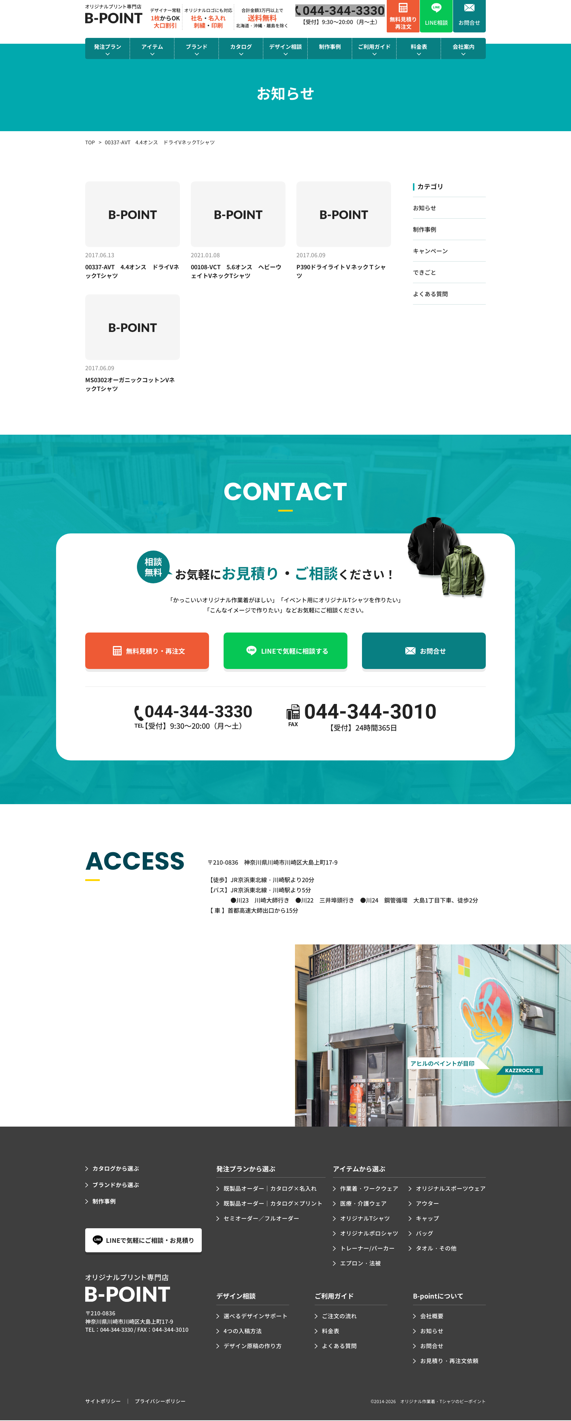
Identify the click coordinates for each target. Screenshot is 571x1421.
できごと (424, 272)
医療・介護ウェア (363, 1204)
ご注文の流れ (339, 1316)
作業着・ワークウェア (369, 1189)
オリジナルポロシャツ (369, 1234)
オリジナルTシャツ (365, 1219)
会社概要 (432, 1316)
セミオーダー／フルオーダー (261, 1219)
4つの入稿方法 (243, 1331)
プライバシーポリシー (160, 1402)
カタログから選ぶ (115, 1169)
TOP (90, 142)
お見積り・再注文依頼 (449, 1361)
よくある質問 (430, 293)
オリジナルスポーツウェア (451, 1189)
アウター (427, 1204)
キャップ (427, 1219)
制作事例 (424, 229)
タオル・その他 (436, 1249)
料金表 (330, 1331)
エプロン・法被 (360, 1264)
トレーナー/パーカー (367, 1249)
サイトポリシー (103, 1402)
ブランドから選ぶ (115, 1186)
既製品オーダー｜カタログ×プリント (273, 1204)
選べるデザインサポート (256, 1316)
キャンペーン (430, 250)
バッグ (424, 1234)
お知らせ (424, 207)
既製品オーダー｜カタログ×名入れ (270, 1189)
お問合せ (432, 1346)
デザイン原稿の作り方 (253, 1346)
